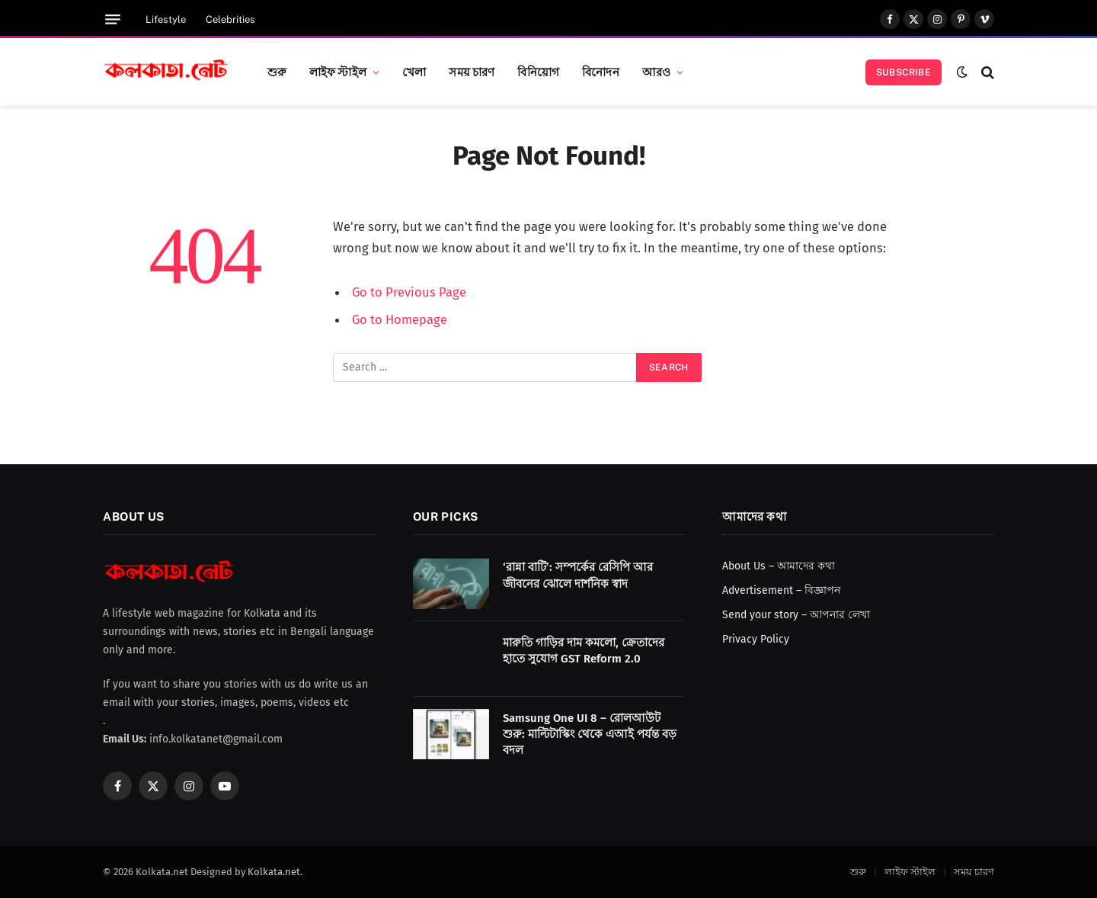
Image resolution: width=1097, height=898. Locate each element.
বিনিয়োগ (538, 72)
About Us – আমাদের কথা (778, 566)
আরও (656, 72)
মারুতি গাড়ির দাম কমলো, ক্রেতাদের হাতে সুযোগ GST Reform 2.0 (583, 650)
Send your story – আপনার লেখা (796, 614)
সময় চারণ (471, 72)
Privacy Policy (755, 639)
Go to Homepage (399, 319)
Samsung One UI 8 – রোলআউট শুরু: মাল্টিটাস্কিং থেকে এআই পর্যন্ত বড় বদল (589, 734)
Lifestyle (166, 19)
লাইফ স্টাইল (337, 72)
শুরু (276, 72)
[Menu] (112, 19)
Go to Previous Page (409, 292)
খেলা (414, 72)
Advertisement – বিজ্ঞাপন (781, 590)
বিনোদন (600, 72)
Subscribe (903, 72)
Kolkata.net (274, 871)
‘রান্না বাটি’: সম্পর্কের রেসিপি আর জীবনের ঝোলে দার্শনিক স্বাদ (578, 575)
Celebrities (230, 19)
